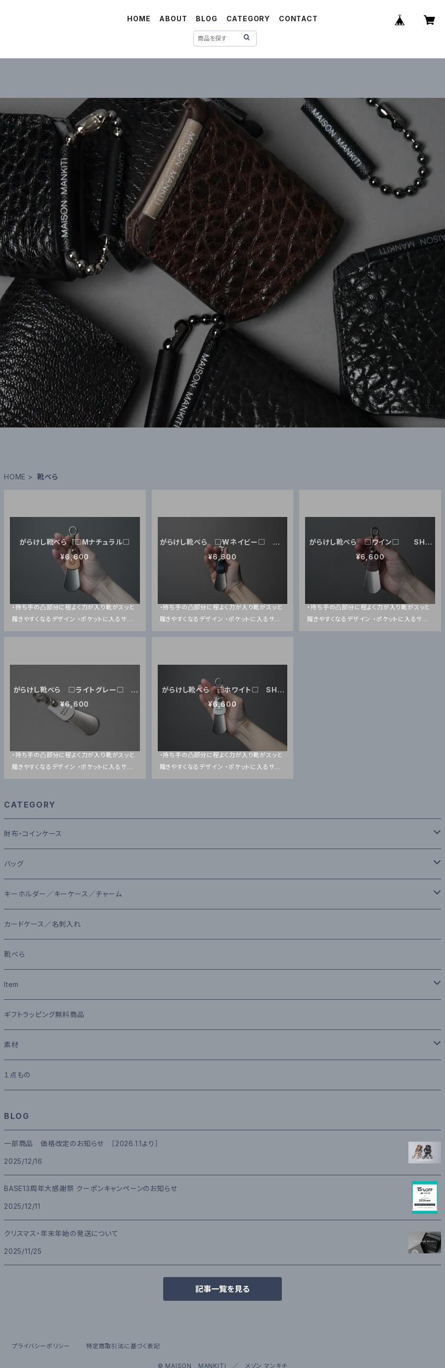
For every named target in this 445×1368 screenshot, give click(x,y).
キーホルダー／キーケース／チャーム (63, 894)
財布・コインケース (33, 833)
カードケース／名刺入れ (46, 924)
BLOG (206, 18)
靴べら (14, 954)
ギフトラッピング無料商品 (44, 1014)
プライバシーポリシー (41, 1346)
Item (11, 984)
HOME (138, 18)
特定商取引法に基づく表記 (123, 1346)
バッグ (13, 863)
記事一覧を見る (222, 1289)
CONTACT (298, 18)
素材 (11, 1044)
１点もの (17, 1074)
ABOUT (173, 18)
